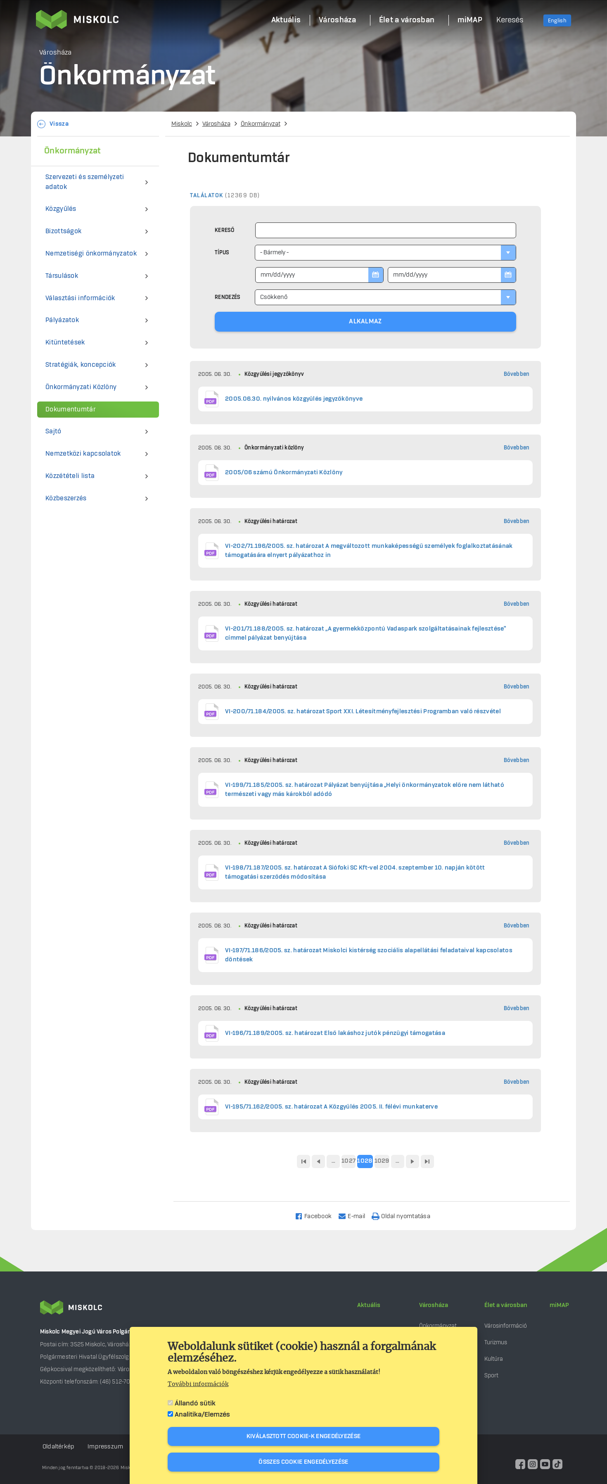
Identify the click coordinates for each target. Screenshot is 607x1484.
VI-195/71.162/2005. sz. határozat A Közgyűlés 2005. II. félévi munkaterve (331, 1107)
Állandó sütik (195, 1403)
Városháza (216, 124)
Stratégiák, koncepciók (80, 364)
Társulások (61, 276)
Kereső (224, 230)
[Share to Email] (355, 1216)
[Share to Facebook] (317, 1216)
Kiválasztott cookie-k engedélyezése (304, 1436)
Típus (222, 253)
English (557, 21)
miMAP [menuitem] (470, 20)
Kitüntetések (65, 342)
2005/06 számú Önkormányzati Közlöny (284, 472)
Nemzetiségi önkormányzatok (91, 253)
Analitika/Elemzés (202, 1414)
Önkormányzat (260, 124)
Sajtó (53, 431)
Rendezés (227, 297)
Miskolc (181, 124)
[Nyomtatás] (404, 1216)
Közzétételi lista (70, 476)
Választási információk (80, 298)
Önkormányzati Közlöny (80, 387)
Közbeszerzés (66, 498)
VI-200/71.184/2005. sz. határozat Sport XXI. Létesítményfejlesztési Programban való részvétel (363, 711)
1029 (382, 1161)
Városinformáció (505, 1326)
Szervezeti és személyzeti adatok (84, 182)
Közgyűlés (60, 209)
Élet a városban (505, 1305)
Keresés (509, 20)
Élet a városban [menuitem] (407, 20)
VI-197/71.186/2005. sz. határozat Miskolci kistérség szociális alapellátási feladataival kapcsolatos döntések (368, 955)
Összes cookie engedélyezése (303, 1462)
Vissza (59, 124)
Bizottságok (63, 231)
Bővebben (516, 374)
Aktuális (368, 1305)
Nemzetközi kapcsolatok (83, 453)
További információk (198, 1384)
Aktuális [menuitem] (286, 20)
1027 (348, 1161)
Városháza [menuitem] (337, 20)
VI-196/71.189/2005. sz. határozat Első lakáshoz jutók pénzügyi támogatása (335, 1033)
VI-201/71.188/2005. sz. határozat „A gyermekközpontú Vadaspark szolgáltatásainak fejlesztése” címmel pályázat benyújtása (365, 633)
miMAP (559, 1305)
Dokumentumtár (70, 409)
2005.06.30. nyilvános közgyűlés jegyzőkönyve (294, 399)
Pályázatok (62, 320)
